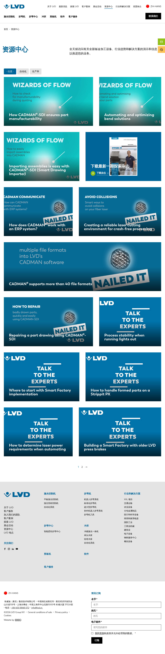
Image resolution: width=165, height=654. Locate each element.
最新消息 (63, 6)
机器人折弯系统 (91, 499)
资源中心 (108, 6)
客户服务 (73, 16)
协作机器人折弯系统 (93, 511)
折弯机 (22, 16)
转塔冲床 (88, 539)
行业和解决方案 (123, 6)
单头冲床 (88, 535)
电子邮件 (96, 622)
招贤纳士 (137, 6)
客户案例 (86, 6)
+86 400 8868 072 (20, 608)
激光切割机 (9, 16)
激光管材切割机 (51, 503)
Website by (12, 620)
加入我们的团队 (12, 514)
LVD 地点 (9, 532)
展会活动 (97, 6)
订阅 (97, 640)
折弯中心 (33, 16)
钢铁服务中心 (130, 537)
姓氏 (93, 610)
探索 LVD (74, 6)
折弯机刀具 (89, 514)
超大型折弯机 (90, 507)
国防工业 (128, 522)
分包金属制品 (130, 511)
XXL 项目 (128, 499)
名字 (93, 599)
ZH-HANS (156, 6)
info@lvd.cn (37, 608)
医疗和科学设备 (131, 514)
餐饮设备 (128, 541)
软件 (62, 16)
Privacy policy (61, 612)
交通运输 (128, 503)
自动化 (23, 71)
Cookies (7, 615)
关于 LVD (51, 6)
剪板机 (53, 16)
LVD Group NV (18, 612)
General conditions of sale (40, 612)
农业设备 (128, 507)
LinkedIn (13, 549)
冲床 (44, 16)
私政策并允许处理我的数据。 (114, 633)
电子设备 (128, 534)
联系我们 (153, 16)
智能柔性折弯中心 (52, 531)
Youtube (17, 549)
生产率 (35, 71)
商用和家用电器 (131, 518)
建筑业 (127, 530)
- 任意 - (10, 71)
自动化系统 (49, 507)
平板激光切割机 (51, 499)
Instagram (9, 549)
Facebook (5, 549)
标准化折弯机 (90, 503)
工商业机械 (129, 526)
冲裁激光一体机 (91, 531)
